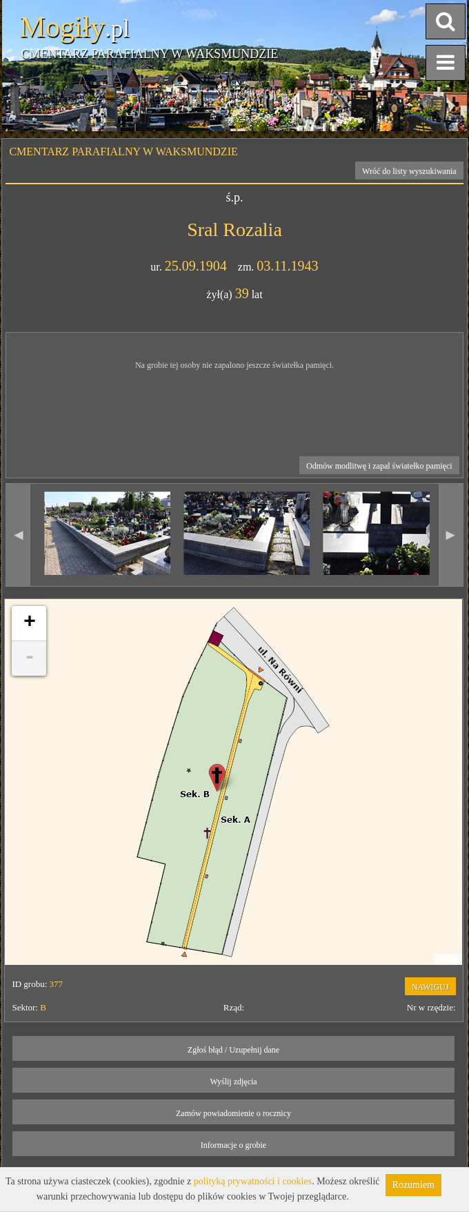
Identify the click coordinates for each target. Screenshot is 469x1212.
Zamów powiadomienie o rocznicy (233, 1113)
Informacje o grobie (233, 1145)
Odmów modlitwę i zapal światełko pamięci (379, 466)
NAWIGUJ (430, 987)
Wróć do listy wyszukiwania (409, 171)
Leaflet (448, 959)
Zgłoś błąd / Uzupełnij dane (233, 1050)
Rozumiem (413, 1185)
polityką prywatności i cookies (253, 1181)
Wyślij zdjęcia (233, 1081)
